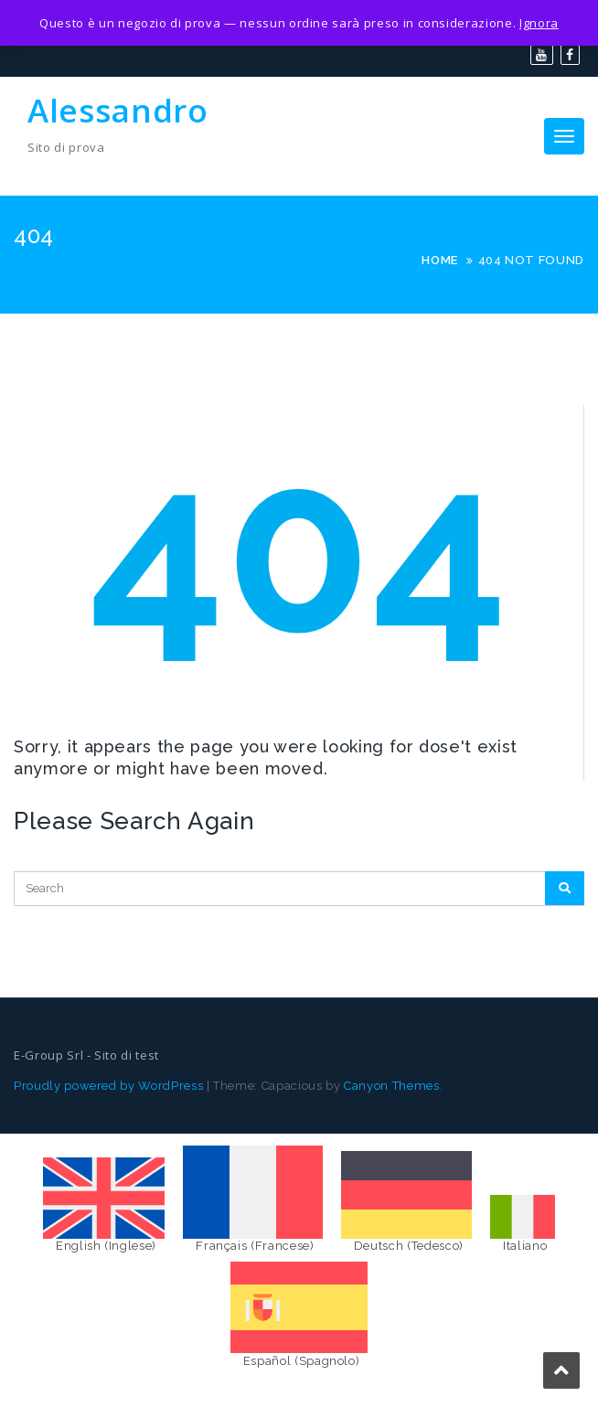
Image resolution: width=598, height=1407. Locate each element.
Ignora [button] (539, 23)
